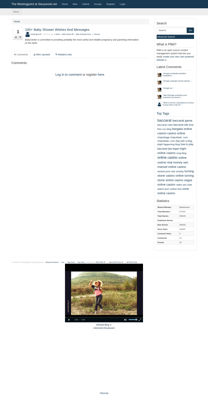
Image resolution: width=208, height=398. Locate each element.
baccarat (164, 120)
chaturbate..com (166, 141)
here (101, 74)
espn (160, 144)
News (16, 11)
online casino (167, 157)
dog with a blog (184, 141)
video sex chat (184, 184)
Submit (85, 4)
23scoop (104, 393)
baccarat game (182, 120)
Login (122, 4)
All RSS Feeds (132, 262)
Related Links (63, 54)
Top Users (81, 262)
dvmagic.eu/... (168, 88)
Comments (21, 54)
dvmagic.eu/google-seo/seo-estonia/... (177, 81)
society (180, 171)
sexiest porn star (166, 171)
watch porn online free (169, 189)
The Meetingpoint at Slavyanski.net (34, 4)
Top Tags (163, 113)
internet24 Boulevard (103, 328)
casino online (176, 133)
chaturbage (163, 137)
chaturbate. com (179, 137)
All (72, 34)
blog (169, 129)
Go (190, 30)
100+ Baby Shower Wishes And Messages (57, 29)
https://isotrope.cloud (83, 34)
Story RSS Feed (115, 262)
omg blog (181, 153)
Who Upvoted (41, 54)
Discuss (97, 34)
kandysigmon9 (36, 34)
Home (65, 4)
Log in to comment (68, 74)
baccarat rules (165, 124)
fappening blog (172, 144)
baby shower (66, 34)
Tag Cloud (71, 262)
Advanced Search (166, 36)
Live (62, 262)
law (170, 148)
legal (176, 148)
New (75, 4)
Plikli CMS (99, 262)
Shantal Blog (102, 324)
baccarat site (180, 124)
